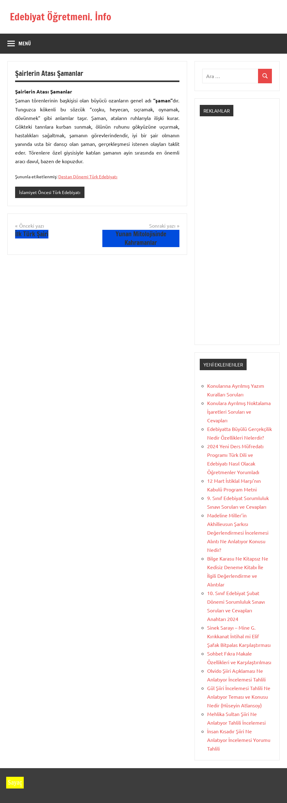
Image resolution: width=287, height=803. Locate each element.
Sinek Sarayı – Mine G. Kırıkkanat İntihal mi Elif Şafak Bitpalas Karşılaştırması (239, 636)
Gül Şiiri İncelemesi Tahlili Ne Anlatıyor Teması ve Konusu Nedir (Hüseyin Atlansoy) (238, 696)
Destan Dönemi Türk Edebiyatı (87, 176)
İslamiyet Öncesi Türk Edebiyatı (49, 192)
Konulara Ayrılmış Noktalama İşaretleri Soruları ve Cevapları (239, 411)
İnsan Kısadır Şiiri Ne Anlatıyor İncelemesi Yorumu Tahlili (238, 739)
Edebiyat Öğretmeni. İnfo (60, 17)
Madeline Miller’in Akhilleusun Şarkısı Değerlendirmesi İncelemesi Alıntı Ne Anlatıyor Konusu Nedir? (238, 532)
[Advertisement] (237, 236)
